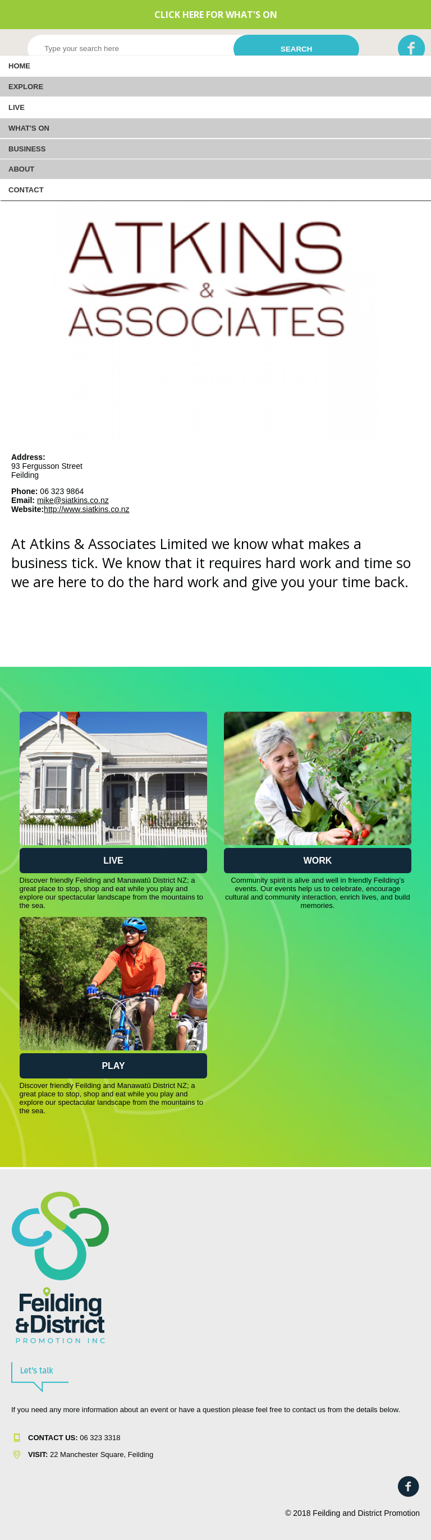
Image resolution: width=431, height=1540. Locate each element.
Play (113, 1066)
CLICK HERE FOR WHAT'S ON (215, 14)
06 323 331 (72, 1437)
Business (26, 149)
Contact (26, 190)
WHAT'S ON (28, 128)
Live (113, 860)
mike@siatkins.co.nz (73, 500)
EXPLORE (25, 86)
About (21, 169)
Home (19, 66)
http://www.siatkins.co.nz (87, 509)
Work (318, 860)
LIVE (16, 107)
